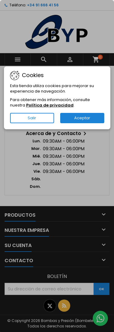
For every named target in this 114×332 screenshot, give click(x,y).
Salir (32, 118)
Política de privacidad (50, 105)
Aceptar (82, 118)
